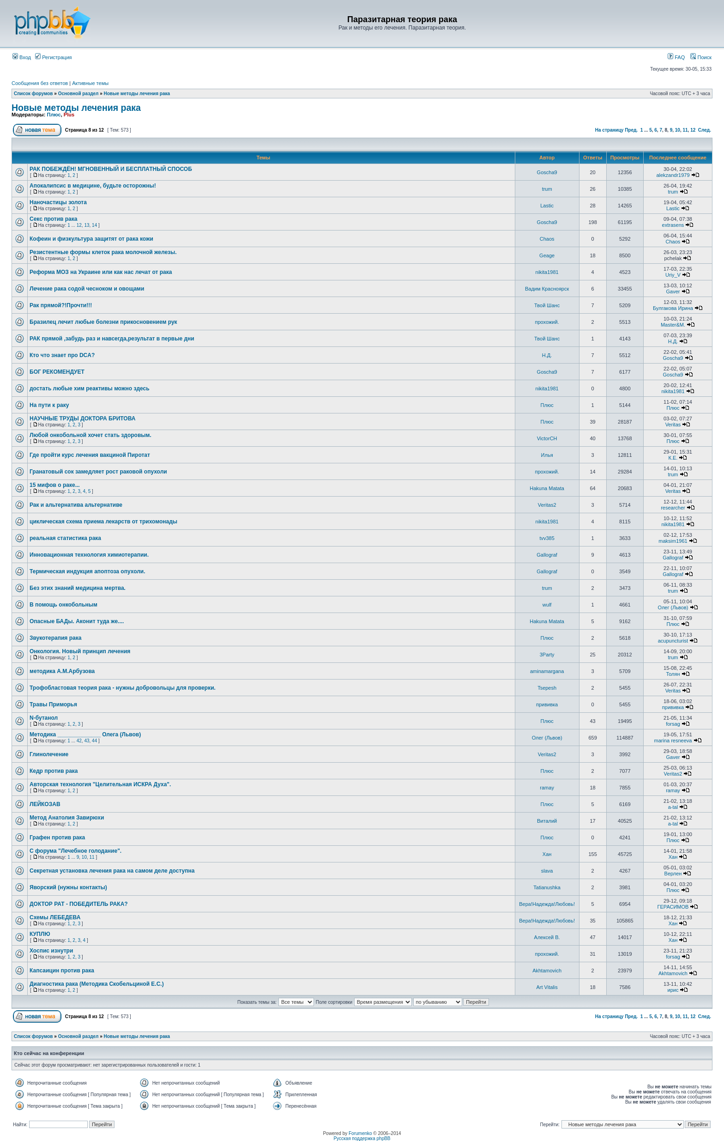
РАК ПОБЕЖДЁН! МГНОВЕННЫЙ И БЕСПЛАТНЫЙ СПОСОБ (111, 169)
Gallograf (547, 555)
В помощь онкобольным (63, 604)
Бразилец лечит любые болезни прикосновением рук (103, 322)
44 (94, 740)
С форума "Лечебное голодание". (75, 851)
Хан (547, 854)
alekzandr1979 (672, 175)
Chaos (547, 239)
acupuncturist (673, 640)
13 (86, 225)
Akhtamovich (546, 970)
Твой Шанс (547, 305)
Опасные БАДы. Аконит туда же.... (77, 621)
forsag (673, 724)
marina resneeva (673, 740)
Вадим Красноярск (547, 288)
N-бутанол (44, 718)
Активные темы (90, 83)
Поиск (701, 57)
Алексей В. (547, 937)
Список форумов (33, 93)
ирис (673, 990)
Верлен (673, 873)
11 (685, 130)
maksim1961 (672, 541)
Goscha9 (547, 172)
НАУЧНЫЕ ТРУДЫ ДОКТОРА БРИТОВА (82, 418)
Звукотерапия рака (55, 638)
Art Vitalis (546, 987)
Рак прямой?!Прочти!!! (61, 305)
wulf (547, 604)
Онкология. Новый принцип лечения (80, 651)
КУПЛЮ (40, 934)
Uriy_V (673, 275)
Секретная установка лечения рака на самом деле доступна (112, 871)
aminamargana (547, 671)
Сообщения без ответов (40, 83)
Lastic (547, 205)
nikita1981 (547, 272)
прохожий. (547, 322)
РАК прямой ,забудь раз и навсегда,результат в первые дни (112, 338)
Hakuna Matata (547, 488)
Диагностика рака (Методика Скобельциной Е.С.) (97, 984)
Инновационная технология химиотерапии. (89, 555)
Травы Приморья (53, 704)
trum (547, 189)
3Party (547, 654)
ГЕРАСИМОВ (673, 907)
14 (94, 225)
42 (79, 740)
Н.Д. (673, 341)
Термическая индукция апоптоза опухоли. (87, 571)
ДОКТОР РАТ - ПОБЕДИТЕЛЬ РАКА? (79, 904)
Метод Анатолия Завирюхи (67, 817)
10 (677, 130)
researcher (673, 507)
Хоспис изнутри (51, 950)
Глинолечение (49, 754)
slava (547, 871)
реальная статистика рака (65, 538)
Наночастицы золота (58, 202)
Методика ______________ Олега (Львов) (85, 734)
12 (692, 130)
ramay (547, 787)
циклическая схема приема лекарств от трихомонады (103, 521)
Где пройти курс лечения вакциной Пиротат (90, 455)
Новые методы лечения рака (137, 93)
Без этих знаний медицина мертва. (78, 588)
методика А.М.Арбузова (62, 671)
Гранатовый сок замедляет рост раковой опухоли (98, 471)
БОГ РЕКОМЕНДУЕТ (57, 372)
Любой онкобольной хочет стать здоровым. (90, 435)
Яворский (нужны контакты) (68, 887)
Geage (547, 255)
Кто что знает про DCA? (62, 355)
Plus (69, 114)
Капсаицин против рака (62, 970)
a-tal (673, 807)
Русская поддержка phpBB (361, 1138)
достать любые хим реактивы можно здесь (90, 388)
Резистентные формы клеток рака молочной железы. (103, 252)
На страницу (609, 130)
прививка (547, 704)
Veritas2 (547, 505)
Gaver (673, 291)
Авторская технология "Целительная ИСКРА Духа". (100, 784)
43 (86, 740)
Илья (547, 455)
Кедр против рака (54, 771)
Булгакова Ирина (673, 308)
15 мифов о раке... (55, 485)
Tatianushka (547, 887)
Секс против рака (53, 219)
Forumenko (360, 1133)
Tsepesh (546, 688)
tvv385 (546, 538)
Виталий (547, 821)
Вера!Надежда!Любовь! (547, 904)
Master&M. (673, 325)
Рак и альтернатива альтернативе (76, 505)
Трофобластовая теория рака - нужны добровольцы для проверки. (123, 688)
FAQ (676, 57)
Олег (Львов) (673, 607)
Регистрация (53, 57)
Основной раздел (78, 93)
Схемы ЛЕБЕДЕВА (55, 917)
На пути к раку (49, 405)
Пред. (631, 130)
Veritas (673, 424)
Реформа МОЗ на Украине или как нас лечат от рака (101, 272)
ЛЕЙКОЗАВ (45, 804)
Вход (21, 57)
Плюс (53, 114)
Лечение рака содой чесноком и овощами (87, 288)
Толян (673, 674)
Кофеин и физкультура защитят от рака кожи (91, 239)
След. (704, 130)
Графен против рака (57, 837)
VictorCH (547, 438)
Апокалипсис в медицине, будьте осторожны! (93, 185)
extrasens (673, 225)
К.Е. (673, 458)
